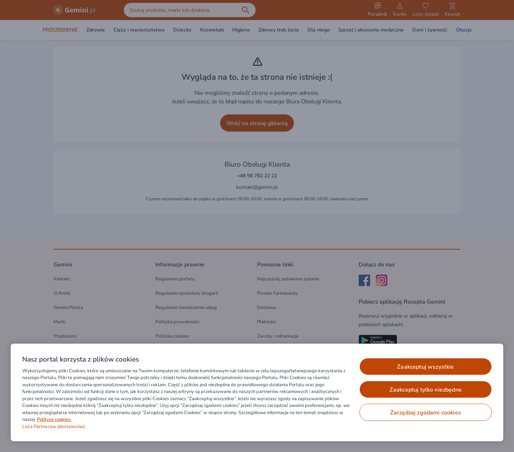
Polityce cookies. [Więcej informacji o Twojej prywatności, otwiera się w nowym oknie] (54, 419)
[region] (257, 392)
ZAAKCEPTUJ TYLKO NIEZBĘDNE (425, 390)
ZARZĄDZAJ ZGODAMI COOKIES (425, 413)
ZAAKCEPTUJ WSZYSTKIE (425, 367)
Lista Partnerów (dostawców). (54, 426)
